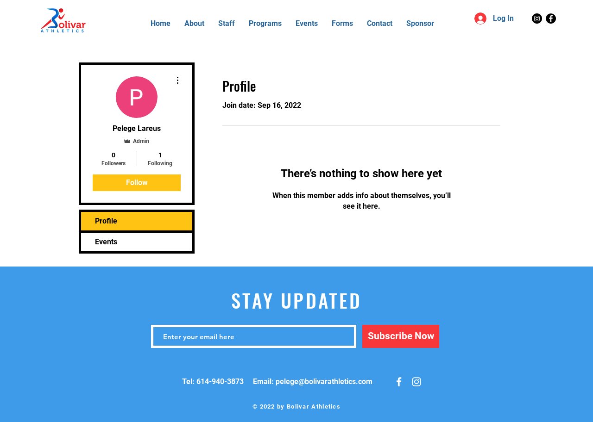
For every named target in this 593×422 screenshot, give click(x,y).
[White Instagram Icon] (416, 382)
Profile (106, 221)
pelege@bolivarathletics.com (324, 381)
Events (106, 241)
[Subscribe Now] (400, 336)
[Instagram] (537, 18)
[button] (342, 23)
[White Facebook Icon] (399, 382)
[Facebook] (551, 18)
